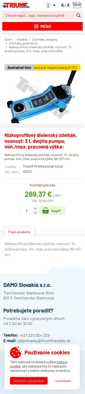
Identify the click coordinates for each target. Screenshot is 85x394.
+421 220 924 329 (34, 335)
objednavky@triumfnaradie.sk (44, 340)
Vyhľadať (78, 15)
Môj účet (51, 5)
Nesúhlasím (63, 381)
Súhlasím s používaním (28, 381)
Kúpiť (56, 210)
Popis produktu (19, 232)
